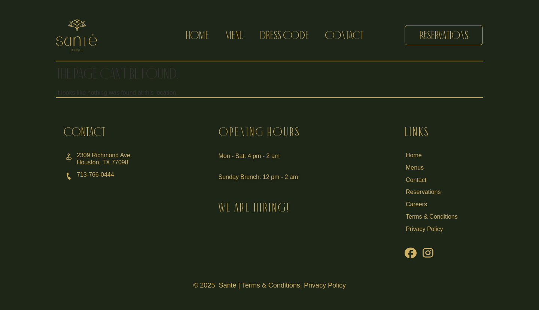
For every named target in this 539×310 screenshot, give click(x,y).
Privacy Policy (325, 285)
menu (234, 35)
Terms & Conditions (271, 285)
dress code (284, 35)
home (197, 35)
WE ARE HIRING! (254, 207)
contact (344, 35)
